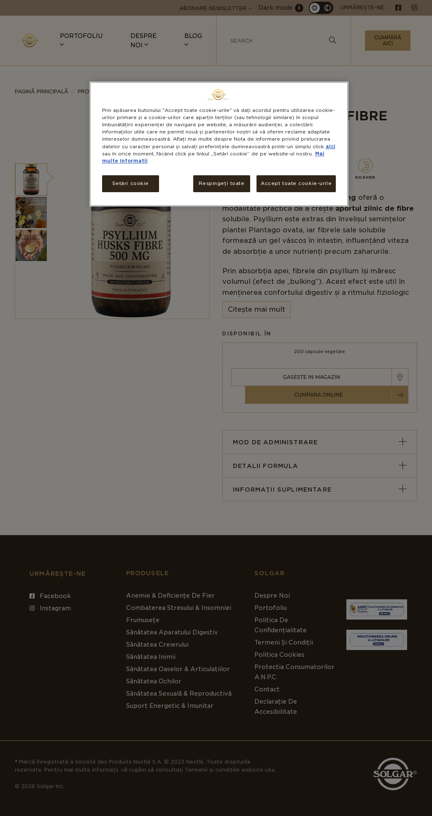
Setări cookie (130, 183)
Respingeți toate (222, 183)
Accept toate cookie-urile (296, 183)
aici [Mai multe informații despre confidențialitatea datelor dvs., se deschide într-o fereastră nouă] (330, 147)
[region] (218, 144)
